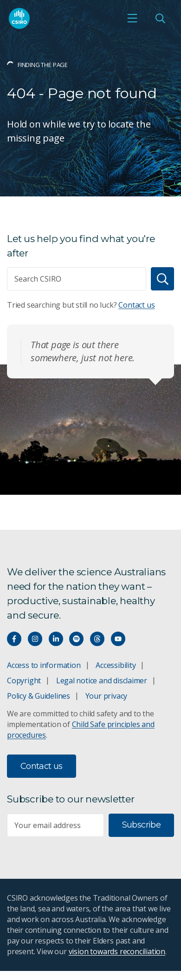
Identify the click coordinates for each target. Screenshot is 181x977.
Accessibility (116, 665)
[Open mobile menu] (132, 18)
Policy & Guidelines (38, 696)
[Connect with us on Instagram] (35, 639)
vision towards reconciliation (117, 951)
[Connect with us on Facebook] (14, 639)
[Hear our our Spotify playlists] (76, 639)
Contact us (136, 305)
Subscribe (141, 825)
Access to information (44, 665)
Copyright (24, 680)
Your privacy (106, 696)
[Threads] (97, 639)
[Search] (162, 278)
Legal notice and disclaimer (101, 680)
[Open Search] (160, 18)
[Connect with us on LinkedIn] (56, 639)
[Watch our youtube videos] (118, 639)
